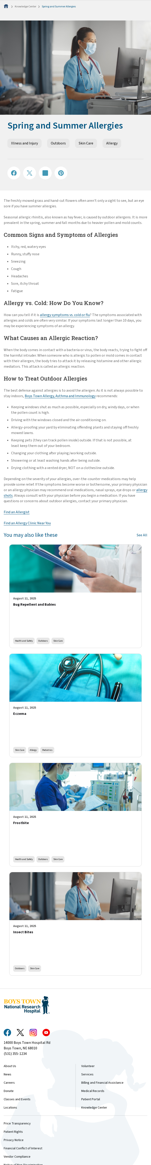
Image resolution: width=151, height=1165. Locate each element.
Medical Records (92, 1091)
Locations (10, 1107)
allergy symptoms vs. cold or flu (65, 314)
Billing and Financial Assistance (102, 1082)
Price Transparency (17, 1123)
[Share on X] (29, 173)
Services (87, 1074)
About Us (10, 1066)
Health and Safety (24, 641)
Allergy (112, 143)
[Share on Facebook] (13, 173)
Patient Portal (90, 1099)
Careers (9, 1082)
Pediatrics (47, 750)
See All (142, 535)
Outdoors (58, 143)
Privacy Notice (14, 1140)
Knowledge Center (25, 7)
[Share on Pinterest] (60, 173)
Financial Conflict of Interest (23, 1148)
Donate (9, 1091)
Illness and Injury (24, 143)
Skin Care (86, 143)
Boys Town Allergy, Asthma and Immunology (60, 396)
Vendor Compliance (17, 1156)
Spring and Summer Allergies (59, 7)
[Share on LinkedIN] (45, 173)
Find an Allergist (17, 512)
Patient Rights (13, 1132)
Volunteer (88, 1066)
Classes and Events (17, 1099)
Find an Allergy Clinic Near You (27, 523)
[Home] (6, 7)
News (7, 1074)
